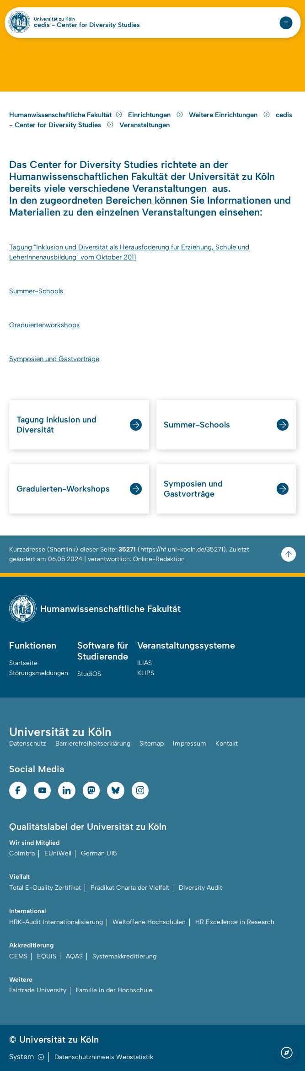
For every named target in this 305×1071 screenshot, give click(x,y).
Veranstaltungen (144, 125)
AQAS (74, 956)
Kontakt (226, 743)
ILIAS (144, 663)
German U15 (99, 853)
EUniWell (57, 853)
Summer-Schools (36, 291)
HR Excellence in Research (234, 922)
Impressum (189, 743)
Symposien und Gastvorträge (54, 359)
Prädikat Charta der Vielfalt (130, 888)
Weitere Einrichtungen (230, 115)
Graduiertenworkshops (44, 325)
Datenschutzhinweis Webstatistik (103, 1057)
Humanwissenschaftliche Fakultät (66, 115)
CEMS (18, 956)
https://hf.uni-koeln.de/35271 (181, 549)
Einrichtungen (156, 115)
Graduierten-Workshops (63, 489)
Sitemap (151, 743)
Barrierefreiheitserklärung (92, 743)
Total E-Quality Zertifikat (45, 888)
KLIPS (145, 673)
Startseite (23, 663)
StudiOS (89, 674)
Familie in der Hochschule (114, 990)
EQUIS (46, 956)
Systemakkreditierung (124, 956)
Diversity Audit (200, 888)
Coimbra (22, 853)
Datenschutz (27, 743)
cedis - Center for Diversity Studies (87, 25)
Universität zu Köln (54, 19)
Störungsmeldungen (38, 673)
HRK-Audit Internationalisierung (56, 922)
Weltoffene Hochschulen (149, 922)
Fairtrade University (37, 990)
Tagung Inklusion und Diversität (56, 425)
